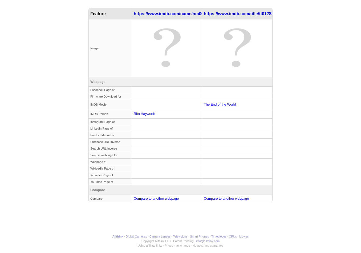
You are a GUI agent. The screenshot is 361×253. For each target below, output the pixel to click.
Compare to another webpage (156, 198)
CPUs (233, 236)
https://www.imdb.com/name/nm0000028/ (175, 13)
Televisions (180, 236)
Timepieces (218, 236)
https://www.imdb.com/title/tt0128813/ (242, 13)
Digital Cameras (136, 236)
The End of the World (220, 104)
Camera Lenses (160, 236)
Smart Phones (199, 236)
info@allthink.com (208, 241)
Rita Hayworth (144, 114)
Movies (244, 236)
